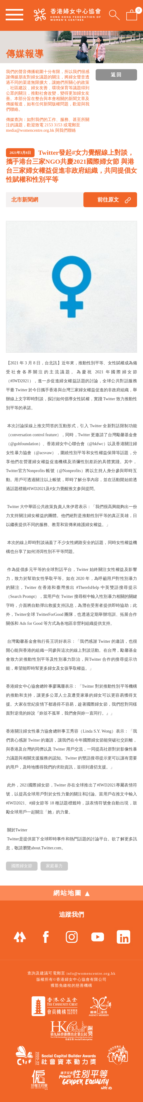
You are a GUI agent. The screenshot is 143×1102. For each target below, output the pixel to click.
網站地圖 (71, 893)
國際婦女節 (21, 866)
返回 (116, 74)
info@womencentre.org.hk (91, 973)
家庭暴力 (54, 866)
